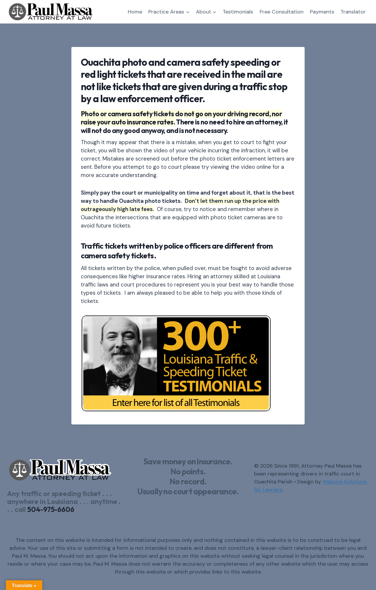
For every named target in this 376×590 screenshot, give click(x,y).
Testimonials (238, 11)
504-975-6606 (50, 509)
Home (135, 11)
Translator (353, 11)
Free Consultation (281, 11)
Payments (322, 11)
